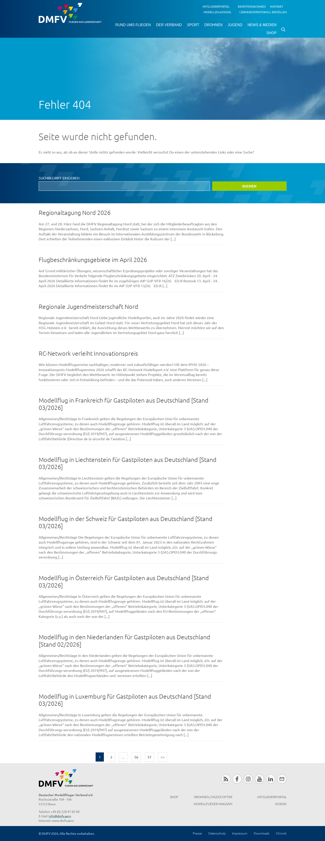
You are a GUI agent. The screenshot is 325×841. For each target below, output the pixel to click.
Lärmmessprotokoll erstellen (263, 12)
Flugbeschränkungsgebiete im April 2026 (93, 259)
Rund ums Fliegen (133, 25)
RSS (226, 778)
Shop (271, 33)
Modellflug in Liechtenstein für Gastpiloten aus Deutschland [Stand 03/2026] (127, 463)
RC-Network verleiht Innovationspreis (88, 353)
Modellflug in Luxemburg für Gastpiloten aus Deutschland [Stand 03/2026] (125, 700)
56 (136, 757)
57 (149, 757)
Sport (193, 25)
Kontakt (276, 6)
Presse (197, 833)
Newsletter (281, 778)
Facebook (237, 778)
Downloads (261, 833)
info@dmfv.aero (60, 816)
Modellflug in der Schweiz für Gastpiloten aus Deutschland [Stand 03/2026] (125, 522)
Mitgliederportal (216, 6)
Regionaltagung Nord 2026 (75, 212)
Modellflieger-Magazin (213, 804)
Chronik (281, 833)
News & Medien (262, 25)
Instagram (248, 778)
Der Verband (169, 25)
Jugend (235, 25)
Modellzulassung (217, 12)
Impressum (239, 833)
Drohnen (213, 25)
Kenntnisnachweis (252, 6)
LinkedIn (270, 778)
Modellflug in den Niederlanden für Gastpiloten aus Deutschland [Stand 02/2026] (124, 640)
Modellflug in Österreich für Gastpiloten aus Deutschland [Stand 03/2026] (124, 581)
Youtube (259, 778)
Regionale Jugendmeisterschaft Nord (88, 306)
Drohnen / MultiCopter (213, 797)
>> (163, 757)
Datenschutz (217, 833)
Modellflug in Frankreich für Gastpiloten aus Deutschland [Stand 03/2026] (123, 404)
